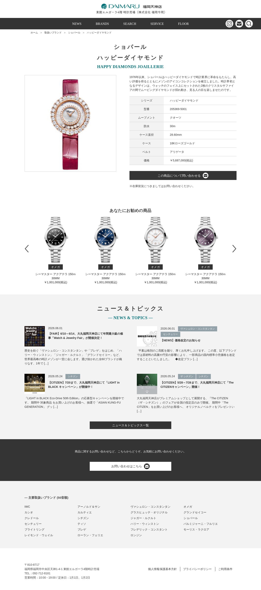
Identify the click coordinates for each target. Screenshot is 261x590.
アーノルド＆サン (88, 506)
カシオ (28, 512)
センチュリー (33, 523)
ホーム (34, 32)
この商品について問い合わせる (183, 175)
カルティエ (84, 512)
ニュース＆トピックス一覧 (130, 425)
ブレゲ (81, 529)
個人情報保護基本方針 (162, 569)
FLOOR (183, 23)
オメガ (188, 506)
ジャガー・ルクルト (143, 518)
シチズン (83, 518)
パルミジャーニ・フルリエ (201, 523)
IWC (27, 506)
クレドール (31, 518)
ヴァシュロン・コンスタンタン (150, 506)
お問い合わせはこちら (130, 466)
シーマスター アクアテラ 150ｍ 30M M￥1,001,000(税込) (56, 250)
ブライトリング (34, 529)
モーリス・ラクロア (196, 529)
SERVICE (157, 23)
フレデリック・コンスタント (149, 529)
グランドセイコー (195, 512)
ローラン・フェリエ (90, 535)
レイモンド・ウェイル (38, 535)
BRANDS (102, 23)
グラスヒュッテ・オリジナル (149, 512)
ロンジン (136, 535)
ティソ (81, 523)
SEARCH (129, 23)
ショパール (74, 32)
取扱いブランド (53, 32)
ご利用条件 (225, 569)
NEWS (76, 23)
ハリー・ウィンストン (144, 523)
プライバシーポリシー (197, 569)
